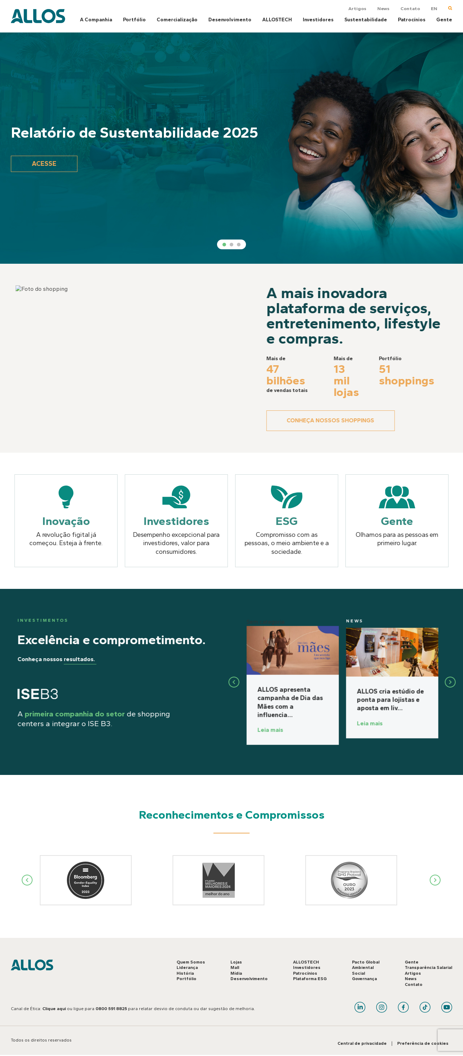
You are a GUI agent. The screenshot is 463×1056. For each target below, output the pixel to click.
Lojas (236, 962)
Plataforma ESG (310, 979)
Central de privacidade (362, 1043)
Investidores (318, 20)
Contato (410, 8)
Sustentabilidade (365, 20)
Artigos (357, 8)
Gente (444, 20)
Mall (234, 967)
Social (358, 973)
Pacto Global (365, 962)
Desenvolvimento (229, 20)
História (185, 973)
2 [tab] (231, 244)
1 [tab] (224, 244)
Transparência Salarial (428, 967)
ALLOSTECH (277, 20)
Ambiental (363, 967)
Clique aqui (54, 1009)
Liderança (187, 967)
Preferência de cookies (423, 1043)
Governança (364, 979)
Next (435, 880)
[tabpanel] (231, 148)
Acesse (45, 164)
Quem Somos (191, 962)
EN (434, 8)
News (383, 8)
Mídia (236, 973)
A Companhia (96, 20)
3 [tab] (239, 244)
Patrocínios (411, 20)
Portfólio (134, 20)
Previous (27, 880)
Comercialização (177, 20)
